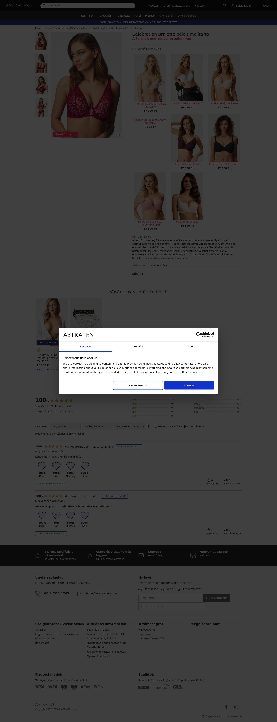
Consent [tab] (85, 346)
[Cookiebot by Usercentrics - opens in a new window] (198, 334)
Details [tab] (138, 346)
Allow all (189, 385)
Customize (138, 385)
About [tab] (191, 346)
